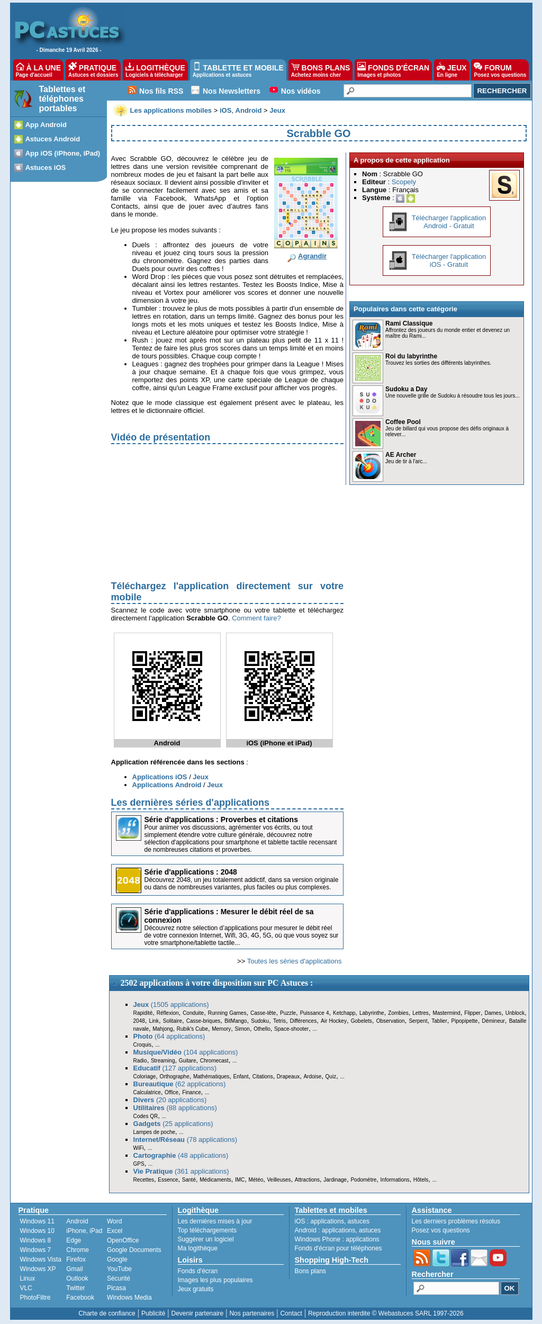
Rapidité (143, 1013)
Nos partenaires (251, 1313)
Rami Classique (408, 323)
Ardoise (312, 1076)
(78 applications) (185, 1139)
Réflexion (168, 1013)
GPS (138, 1164)
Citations (262, 1076)
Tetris (279, 1021)
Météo (255, 1180)
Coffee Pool (403, 422)
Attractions (307, 1180)
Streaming (163, 1061)
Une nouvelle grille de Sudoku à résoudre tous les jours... (452, 396)
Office (171, 1092)
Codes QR (145, 1116)
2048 (139, 1021)
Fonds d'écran (198, 1271)
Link (154, 1021)
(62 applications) (179, 1084)
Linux (27, 1278)
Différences (303, 1021)
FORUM (500, 70)
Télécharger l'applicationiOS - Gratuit (449, 260)
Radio (140, 1061)
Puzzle (288, 1013)
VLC (26, 1288)
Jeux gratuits (196, 1289)
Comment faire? (256, 618)
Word (114, 1221)
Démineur (493, 1021)
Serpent (418, 1021)
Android (77, 1221)
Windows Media (129, 1297)
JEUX (451, 70)
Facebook (80, 1297)
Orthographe (174, 1076)
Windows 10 (37, 1231)
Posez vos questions (441, 1230)
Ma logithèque (198, 1248)
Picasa (116, 1288)
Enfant (241, 1076)
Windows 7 (35, 1250)
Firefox (76, 1259)
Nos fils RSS (161, 91)
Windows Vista (40, 1259)
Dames (492, 1013)
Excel (114, 1231)
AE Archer (400, 454)
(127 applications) (175, 1068)
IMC (240, 1180)
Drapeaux (288, 1076)
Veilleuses (279, 1180)
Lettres (420, 1013)
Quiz (331, 1076)
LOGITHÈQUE (155, 70)
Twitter (75, 1288)
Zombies (398, 1013)
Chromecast (214, 1061)
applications (327, 1221)
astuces (358, 1221)
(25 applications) (173, 1124)
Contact (291, 1313)
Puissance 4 (314, 1013)
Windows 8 (35, 1240)
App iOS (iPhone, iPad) (63, 153)
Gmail (74, 1269)
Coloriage (144, 1076)
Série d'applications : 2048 (190, 872)
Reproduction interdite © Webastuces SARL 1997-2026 (386, 1313)
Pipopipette (464, 1021)
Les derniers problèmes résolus (456, 1221)
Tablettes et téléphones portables (62, 99)
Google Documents (134, 1250)
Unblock (515, 1013)
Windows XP (38, 1269)
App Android (46, 125)
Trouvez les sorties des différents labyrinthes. (438, 363)
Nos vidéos (301, 91)
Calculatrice (147, 1092)
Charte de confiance (106, 1313)
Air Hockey (334, 1021)
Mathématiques (211, 1076)
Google (117, 1259)
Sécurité (118, 1278)
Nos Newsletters (231, 91)
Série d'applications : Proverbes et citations (221, 819)
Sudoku (260, 1021)
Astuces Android (52, 139)
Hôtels (420, 1180)
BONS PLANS (320, 70)
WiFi (138, 1148)
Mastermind (446, 1013)
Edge (73, 1240)
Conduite (193, 1013)
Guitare (187, 1061)
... (314, 1029)
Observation (390, 1021)
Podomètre (363, 1180)
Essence (168, 1180)
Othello (262, 1029)
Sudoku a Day (406, 389)
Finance (191, 1092)
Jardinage (335, 1180)
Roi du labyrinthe (411, 356)
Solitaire (172, 1021)
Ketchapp (344, 1013)
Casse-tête (263, 1013)
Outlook (77, 1278)
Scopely (404, 182)
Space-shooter (291, 1029)
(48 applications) (181, 1155)
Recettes (143, 1180)
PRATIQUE (93, 70)
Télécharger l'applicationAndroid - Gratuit (449, 222)
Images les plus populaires (215, 1280)
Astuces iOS (45, 168)
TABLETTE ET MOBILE (238, 70)
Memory (221, 1029)
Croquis (142, 1045)
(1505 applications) (171, 1004)
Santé (189, 1180)
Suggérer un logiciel (206, 1239)
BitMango (235, 1021)
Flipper (472, 1013)
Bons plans (310, 1271)
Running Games (227, 1013)
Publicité (153, 1313)
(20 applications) (170, 1100)
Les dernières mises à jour (215, 1221)
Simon (242, 1029)
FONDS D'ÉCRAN (393, 70)
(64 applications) (169, 1036)
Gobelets (361, 1021)
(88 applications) (175, 1108)
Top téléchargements (207, 1230)
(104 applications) (185, 1052)
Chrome (77, 1250)
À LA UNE (38, 70)
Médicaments (215, 1180)
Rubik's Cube (192, 1029)
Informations (395, 1180)
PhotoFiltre (35, 1297)
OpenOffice (123, 1240)
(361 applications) (181, 1171)
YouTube (119, 1269)
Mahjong (162, 1029)
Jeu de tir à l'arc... (406, 461)
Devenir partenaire (197, 1313)
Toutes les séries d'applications (294, 961)
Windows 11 (37, 1221)
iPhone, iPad (84, 1231)
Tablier (439, 1021)
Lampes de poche (154, 1132)
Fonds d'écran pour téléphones (338, 1248)
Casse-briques (203, 1021)
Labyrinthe (371, 1013)
